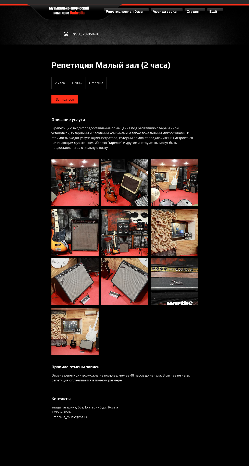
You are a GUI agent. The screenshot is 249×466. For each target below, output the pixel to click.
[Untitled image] (75, 182)
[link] (64, 99)
